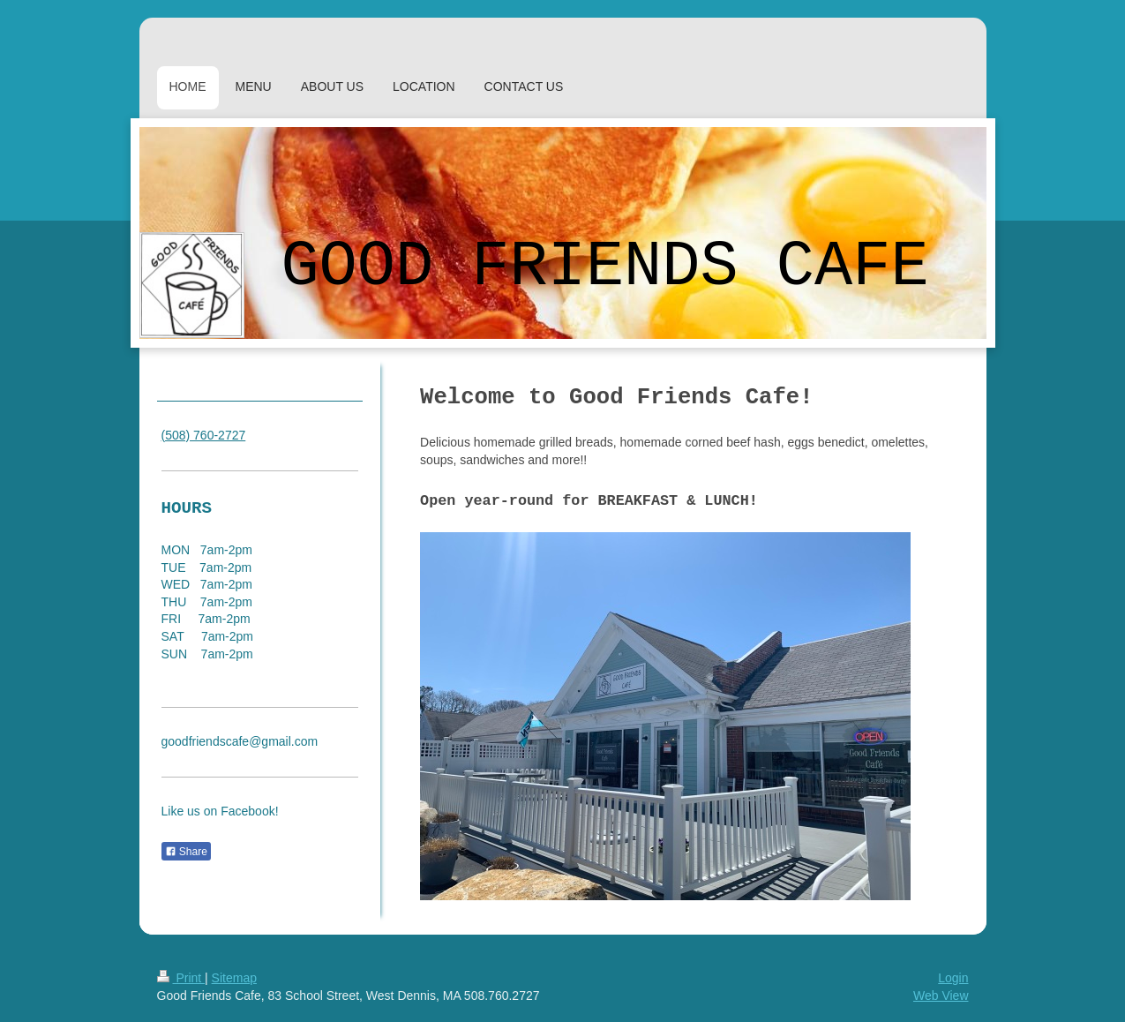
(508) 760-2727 (203, 435)
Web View (941, 995)
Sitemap (234, 978)
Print (181, 978)
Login (953, 978)
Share (186, 851)
